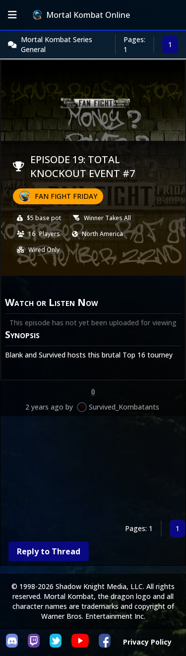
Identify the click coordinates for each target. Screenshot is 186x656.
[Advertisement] (93, 470)
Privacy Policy (147, 642)
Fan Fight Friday (66, 196)
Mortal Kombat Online (81, 14)
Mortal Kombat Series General (56, 44)
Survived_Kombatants (124, 407)
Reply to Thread (48, 551)
